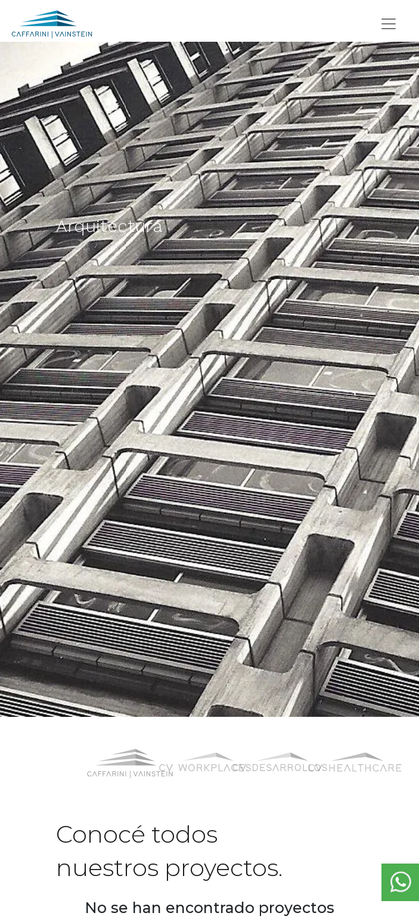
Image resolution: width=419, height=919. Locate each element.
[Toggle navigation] (388, 24)
